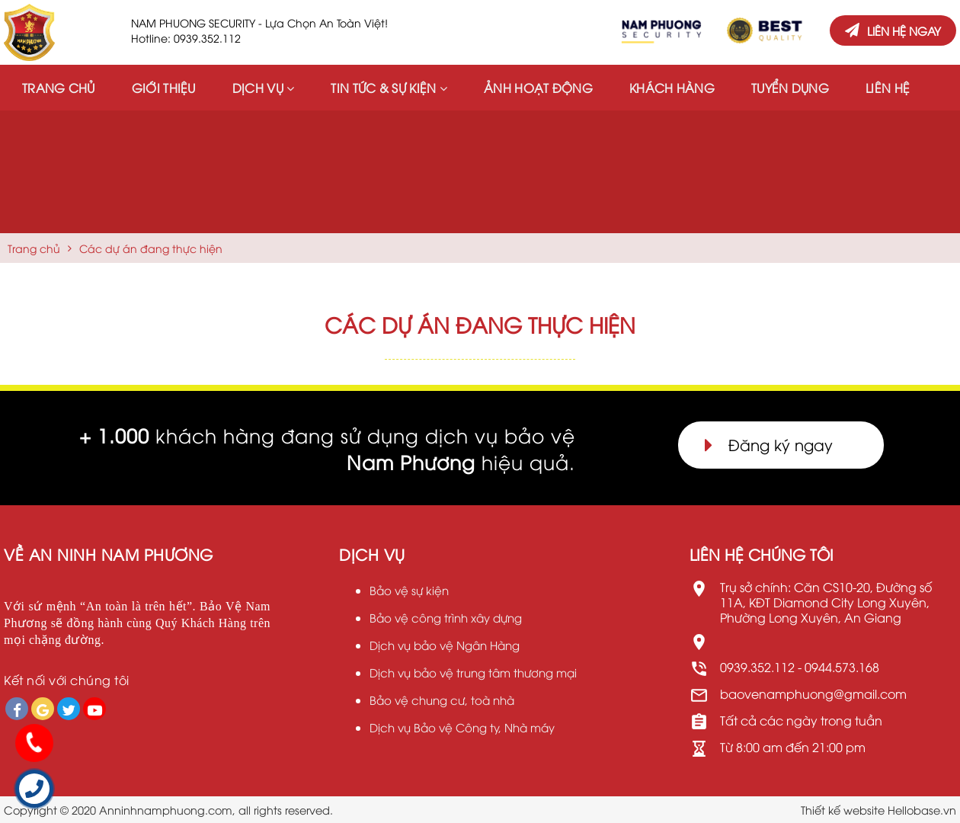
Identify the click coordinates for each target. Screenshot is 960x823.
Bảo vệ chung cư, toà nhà (442, 699)
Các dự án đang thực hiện (150, 248)
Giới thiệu (164, 87)
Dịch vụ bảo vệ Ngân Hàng (445, 644)
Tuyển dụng (790, 87)
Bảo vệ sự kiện (409, 589)
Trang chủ (58, 87)
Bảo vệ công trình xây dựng (446, 617)
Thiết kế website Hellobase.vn (878, 809)
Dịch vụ (263, 87)
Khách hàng (672, 87)
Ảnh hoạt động (538, 87)
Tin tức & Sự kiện (389, 87)
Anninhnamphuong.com (165, 809)
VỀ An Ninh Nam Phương (108, 553)
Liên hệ (888, 87)
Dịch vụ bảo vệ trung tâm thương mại (473, 672)
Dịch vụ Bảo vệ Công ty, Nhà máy (462, 727)
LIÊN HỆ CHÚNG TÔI (762, 553)
